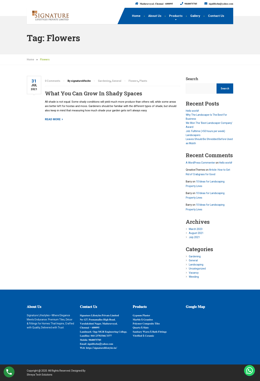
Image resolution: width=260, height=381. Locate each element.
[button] (249, 370)
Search (192, 78)
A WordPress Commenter (200, 162)
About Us (154, 16)
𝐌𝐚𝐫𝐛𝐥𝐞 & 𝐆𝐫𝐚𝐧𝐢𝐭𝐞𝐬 (143, 319)
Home (136, 16)
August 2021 (196, 233)
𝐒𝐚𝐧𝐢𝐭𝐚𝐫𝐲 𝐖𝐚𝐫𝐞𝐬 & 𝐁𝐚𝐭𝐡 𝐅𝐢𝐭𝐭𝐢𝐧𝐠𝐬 (150, 331)
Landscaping (196, 264)
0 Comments (52, 80)
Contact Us (216, 16)
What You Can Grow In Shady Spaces (93, 93)
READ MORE (53, 119)
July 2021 (194, 237)
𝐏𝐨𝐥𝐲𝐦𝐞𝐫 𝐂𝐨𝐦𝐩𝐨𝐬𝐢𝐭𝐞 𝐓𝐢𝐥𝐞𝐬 (146, 323)
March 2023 (195, 229)
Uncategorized (197, 268)
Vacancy (194, 272)
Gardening (104, 80)
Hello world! (192, 110)
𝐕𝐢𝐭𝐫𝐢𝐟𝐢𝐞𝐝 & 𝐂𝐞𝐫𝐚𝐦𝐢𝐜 (143, 335)
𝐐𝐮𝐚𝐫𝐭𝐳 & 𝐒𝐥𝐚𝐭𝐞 (141, 327)
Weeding (194, 276)
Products (176, 16)
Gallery (195, 16)
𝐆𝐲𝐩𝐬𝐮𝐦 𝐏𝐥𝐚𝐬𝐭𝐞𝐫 (141, 315)
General (116, 80)
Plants (143, 80)
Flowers (133, 80)
